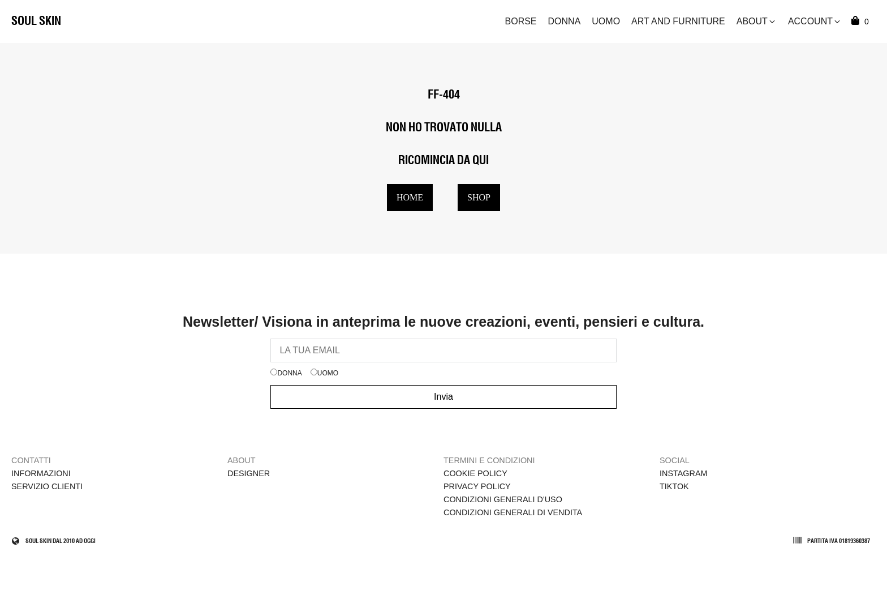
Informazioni (41, 473)
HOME (410, 197)
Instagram (683, 473)
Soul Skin (36, 21)
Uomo (606, 21)
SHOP (478, 197)
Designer (248, 473)
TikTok (674, 486)
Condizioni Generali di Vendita (513, 512)
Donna (564, 21)
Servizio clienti (47, 486)
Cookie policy (475, 473)
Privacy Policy (477, 486)
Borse (521, 21)
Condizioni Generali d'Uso (503, 499)
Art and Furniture (678, 21)
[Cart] (861, 21)
